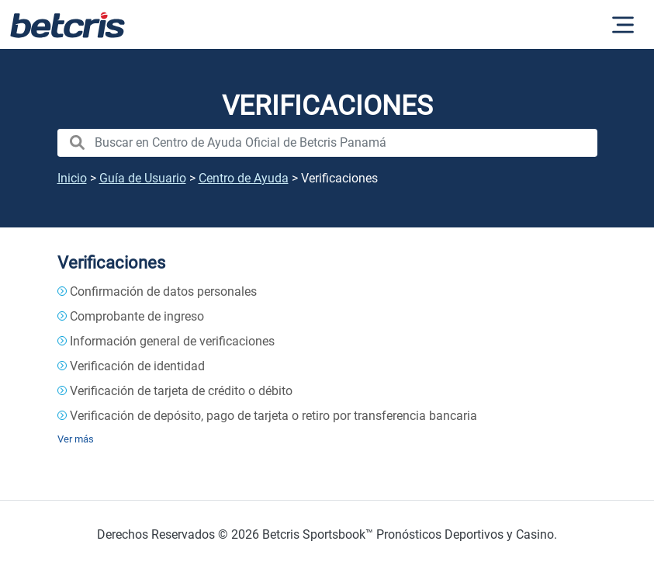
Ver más (75, 439)
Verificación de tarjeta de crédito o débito (181, 390)
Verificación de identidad (137, 366)
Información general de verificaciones (172, 341)
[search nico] (327, 143)
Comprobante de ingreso (137, 316)
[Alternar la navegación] (623, 24)
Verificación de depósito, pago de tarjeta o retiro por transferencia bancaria (273, 415)
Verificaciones (111, 262)
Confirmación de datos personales (163, 291)
